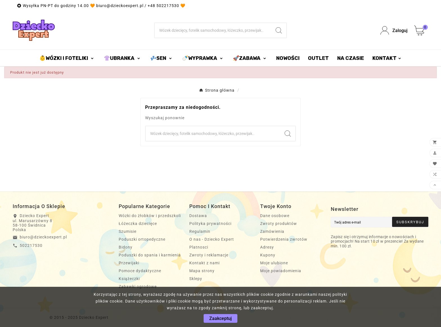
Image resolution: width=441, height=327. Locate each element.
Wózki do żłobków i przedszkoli (150, 215)
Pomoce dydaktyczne (140, 271)
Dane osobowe (274, 215)
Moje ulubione (274, 263)
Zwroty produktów (278, 223)
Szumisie (127, 231)
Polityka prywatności (210, 223)
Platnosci (198, 247)
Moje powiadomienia (280, 271)
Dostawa (198, 215)
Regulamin (199, 231)
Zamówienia (272, 231)
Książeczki (129, 278)
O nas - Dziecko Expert (211, 239)
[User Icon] (394, 30)
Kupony (267, 255)
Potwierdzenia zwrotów (283, 239)
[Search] (279, 30)
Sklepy (195, 278)
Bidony (125, 247)
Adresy (267, 247)
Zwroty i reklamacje (208, 255)
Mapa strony (202, 271)
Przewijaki (129, 263)
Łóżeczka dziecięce (138, 223)
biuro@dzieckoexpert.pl (43, 237)
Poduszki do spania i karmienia (150, 255)
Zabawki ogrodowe (138, 286)
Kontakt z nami (204, 263)
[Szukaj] (213, 30)
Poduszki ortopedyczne (142, 239)
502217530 (31, 245)
